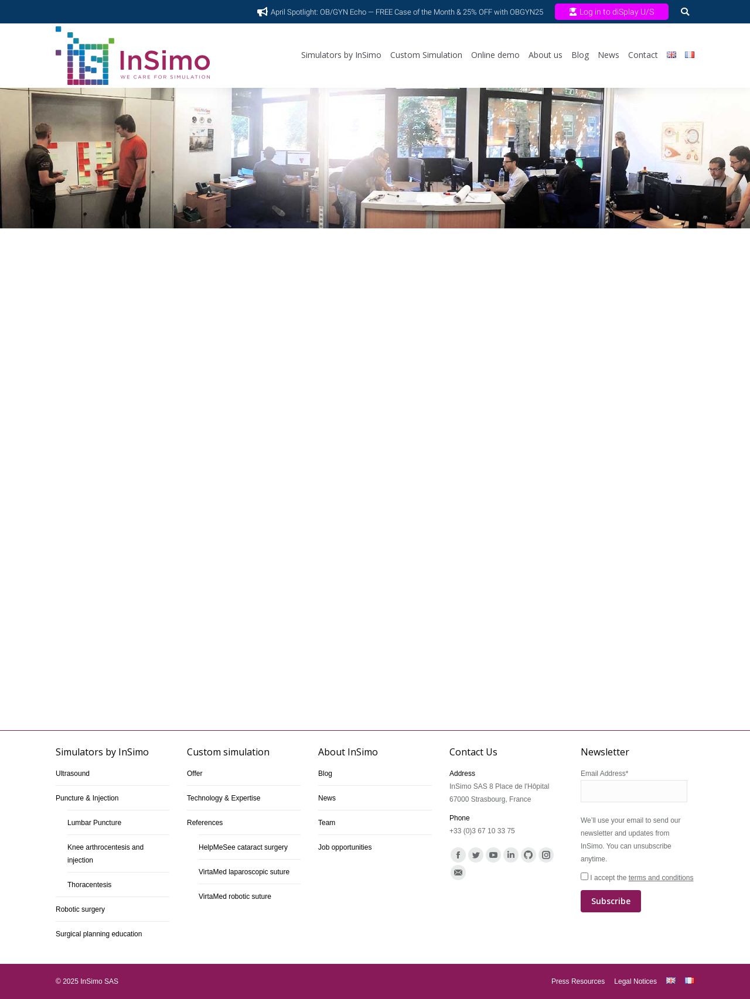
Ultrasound (73, 773)
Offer (194, 773)
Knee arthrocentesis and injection (105, 853)
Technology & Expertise (223, 798)
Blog (325, 773)
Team (326, 823)
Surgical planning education (99, 934)
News (327, 798)
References (205, 823)
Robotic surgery (80, 909)
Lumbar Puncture (94, 823)
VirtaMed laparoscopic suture (244, 872)
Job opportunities (344, 847)
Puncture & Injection (87, 798)
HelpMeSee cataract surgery (243, 847)
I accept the (637, 893)
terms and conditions (661, 878)
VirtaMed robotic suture (235, 896)
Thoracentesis (89, 885)
